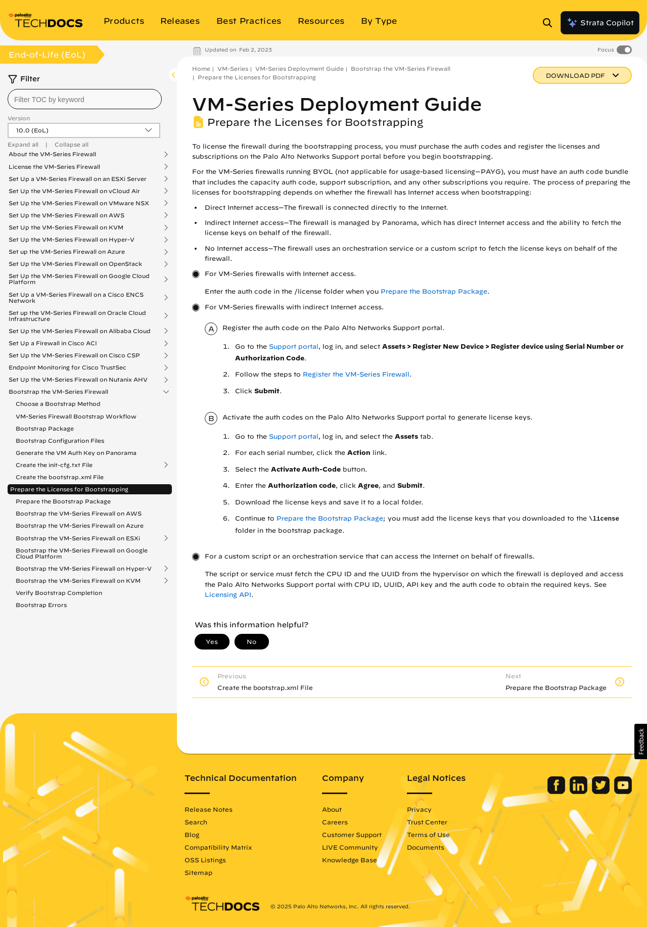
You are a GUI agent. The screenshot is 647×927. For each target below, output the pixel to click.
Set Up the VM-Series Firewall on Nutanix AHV (78, 380)
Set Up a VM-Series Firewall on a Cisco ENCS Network (76, 298)
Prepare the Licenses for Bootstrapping (69, 489)
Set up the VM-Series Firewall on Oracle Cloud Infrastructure (77, 316)
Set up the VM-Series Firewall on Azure (67, 252)
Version (19, 118)
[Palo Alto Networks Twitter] (602, 791)
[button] (640, 741)
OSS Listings (205, 859)
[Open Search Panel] (550, 22)
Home (201, 68)
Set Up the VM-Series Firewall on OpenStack (75, 264)
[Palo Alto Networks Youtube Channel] (623, 791)
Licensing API (228, 594)
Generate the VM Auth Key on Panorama (76, 452)
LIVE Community (350, 847)
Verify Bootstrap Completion (59, 592)
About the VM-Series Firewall (52, 154)
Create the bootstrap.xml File (60, 477)
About (332, 809)
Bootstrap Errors (41, 604)
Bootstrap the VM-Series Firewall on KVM (78, 581)
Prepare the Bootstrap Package (63, 501)
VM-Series (232, 68)
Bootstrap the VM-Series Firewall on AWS (79, 513)
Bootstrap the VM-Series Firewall (58, 392)
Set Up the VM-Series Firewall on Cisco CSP (74, 355)
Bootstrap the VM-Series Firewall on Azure (80, 525)
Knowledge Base (349, 859)
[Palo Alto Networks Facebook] (557, 791)
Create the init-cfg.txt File (54, 465)
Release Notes (208, 809)
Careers (335, 821)
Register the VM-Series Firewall (356, 374)
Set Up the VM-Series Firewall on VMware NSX (79, 203)
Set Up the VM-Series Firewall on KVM (66, 227)
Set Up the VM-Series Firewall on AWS (66, 215)
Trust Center (427, 821)
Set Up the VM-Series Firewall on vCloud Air (74, 191)
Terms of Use (428, 834)
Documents (425, 847)
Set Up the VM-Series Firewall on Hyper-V (71, 240)
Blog (191, 834)
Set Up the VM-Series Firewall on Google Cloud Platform (79, 279)
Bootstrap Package (45, 428)
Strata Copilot (600, 23)
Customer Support (352, 834)
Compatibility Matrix (218, 847)
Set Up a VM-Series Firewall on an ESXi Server (78, 179)
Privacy (419, 809)
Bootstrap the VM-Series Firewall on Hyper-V (84, 569)
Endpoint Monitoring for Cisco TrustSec (67, 367)
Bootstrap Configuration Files (60, 440)
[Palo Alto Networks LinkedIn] (579, 791)
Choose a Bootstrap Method (58, 403)
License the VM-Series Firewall (54, 167)
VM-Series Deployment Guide (299, 68)
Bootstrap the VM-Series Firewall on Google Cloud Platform (82, 553)
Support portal (293, 346)
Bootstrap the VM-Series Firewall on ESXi (78, 538)
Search (195, 821)
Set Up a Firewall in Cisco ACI (53, 343)
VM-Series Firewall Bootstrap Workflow (76, 416)
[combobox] (85, 99)
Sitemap (198, 872)
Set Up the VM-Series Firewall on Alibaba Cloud (80, 331)
